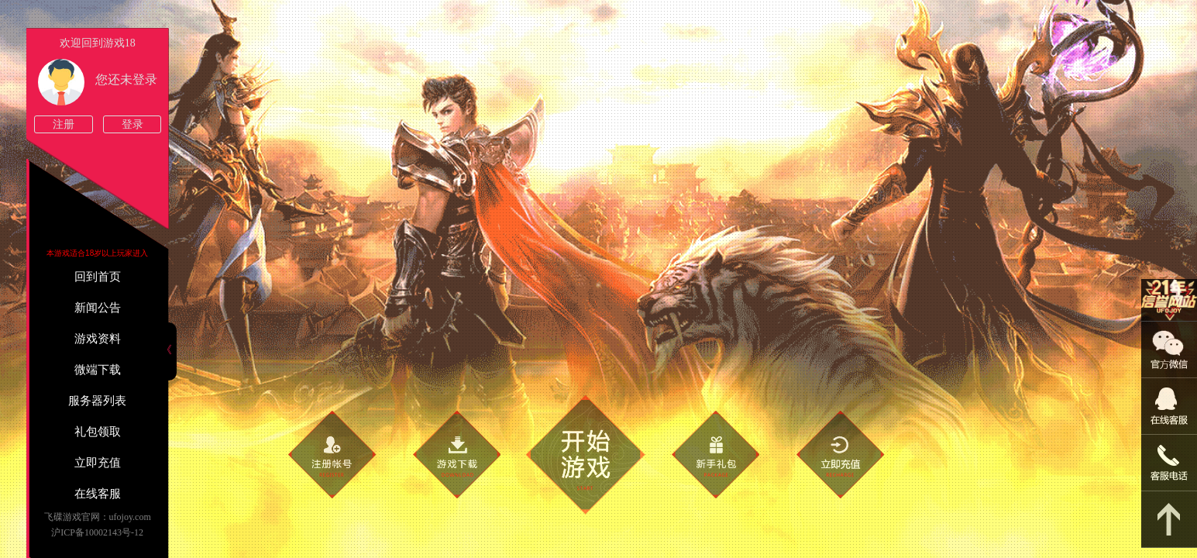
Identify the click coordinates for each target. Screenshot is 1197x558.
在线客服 (97, 493)
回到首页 (97, 276)
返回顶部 (1169, 519)
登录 (132, 124)
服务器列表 (97, 400)
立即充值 (97, 462)
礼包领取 (97, 431)
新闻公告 (97, 307)
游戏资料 (97, 338)
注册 (63, 124)
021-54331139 (1169, 463)
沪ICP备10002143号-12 (97, 532)
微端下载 (97, 369)
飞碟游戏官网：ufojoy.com (97, 517)
